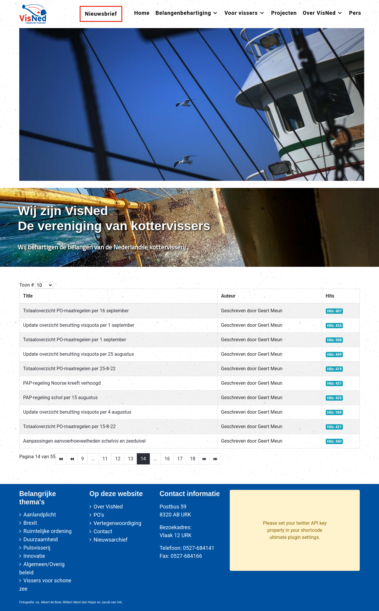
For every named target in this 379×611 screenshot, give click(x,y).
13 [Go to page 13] (130, 459)
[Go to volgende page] (204, 458)
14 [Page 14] (143, 459)
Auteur (228, 296)
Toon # (26, 285)
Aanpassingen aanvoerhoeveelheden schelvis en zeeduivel (84, 441)
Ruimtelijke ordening (47, 531)
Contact (103, 531)
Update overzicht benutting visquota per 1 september (78, 325)
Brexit (30, 523)
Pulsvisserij (36, 548)
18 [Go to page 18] (192, 459)
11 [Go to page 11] (105, 459)
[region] (189, 227)
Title (28, 296)
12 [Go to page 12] (118, 459)
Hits (330, 296)
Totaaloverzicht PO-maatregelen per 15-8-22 (69, 426)
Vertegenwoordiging (117, 523)
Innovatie (34, 556)
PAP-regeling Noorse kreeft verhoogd (62, 383)
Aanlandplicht (39, 514)
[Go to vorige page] (72, 458)
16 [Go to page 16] (167, 459)
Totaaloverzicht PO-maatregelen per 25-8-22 (69, 368)
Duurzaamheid (40, 539)
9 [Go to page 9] (82, 459)
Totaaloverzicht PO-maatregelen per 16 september (76, 310)
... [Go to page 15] (155, 459)
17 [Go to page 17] (179, 459)
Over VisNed (108, 506)
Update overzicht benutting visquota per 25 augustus (78, 354)
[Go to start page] (61, 458)
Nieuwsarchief (111, 540)
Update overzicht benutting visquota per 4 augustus (77, 412)
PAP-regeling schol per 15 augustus (60, 397)
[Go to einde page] (215, 458)
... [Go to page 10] (93, 459)
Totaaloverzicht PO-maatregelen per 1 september (74, 339)
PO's (99, 515)
